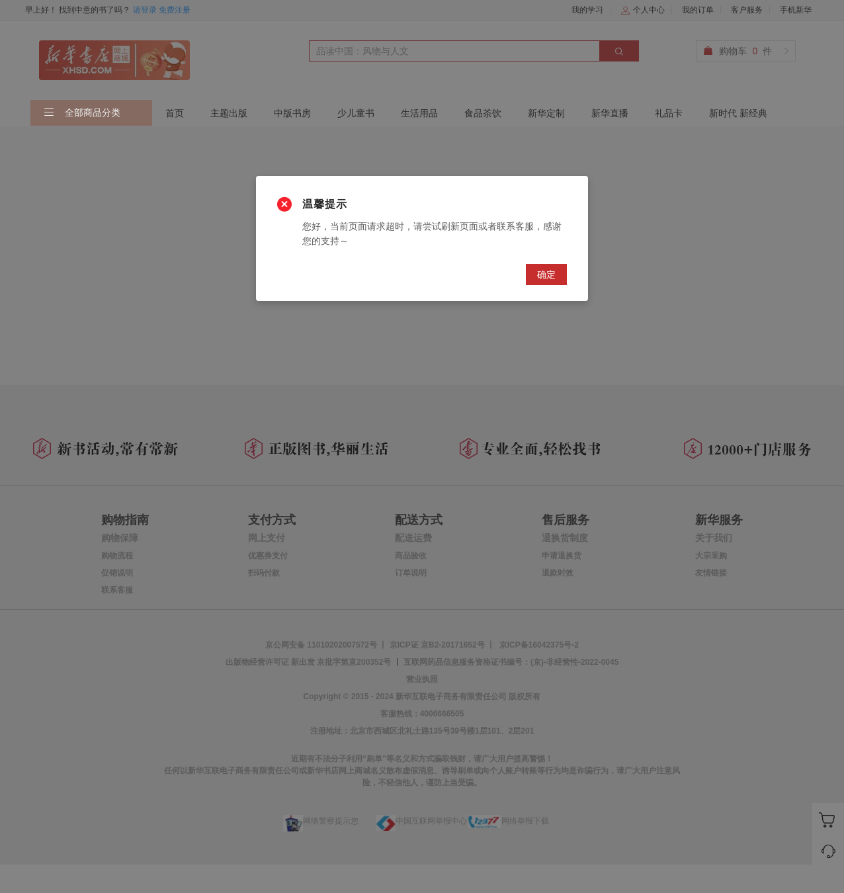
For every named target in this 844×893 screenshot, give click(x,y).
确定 (546, 274)
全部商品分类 (82, 113)
